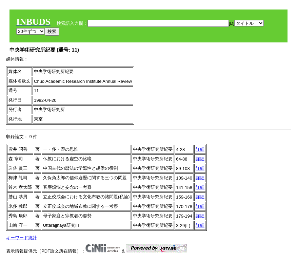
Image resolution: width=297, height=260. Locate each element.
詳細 (200, 149)
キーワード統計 (21, 237)
